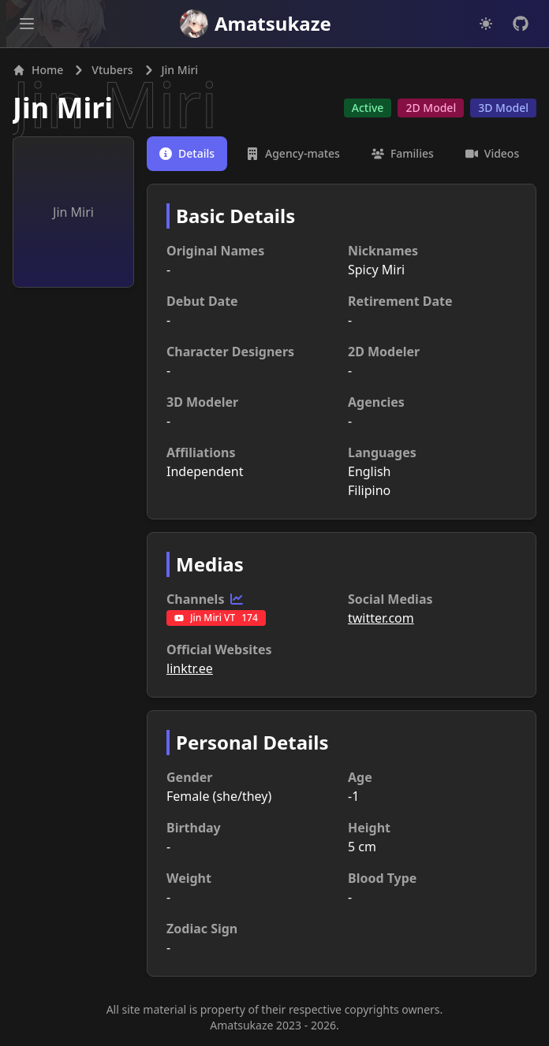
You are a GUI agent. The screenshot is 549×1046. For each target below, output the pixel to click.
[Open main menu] (27, 23)
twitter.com (381, 618)
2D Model (430, 107)
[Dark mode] (486, 23)
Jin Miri (63, 107)
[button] (26, 23)
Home (38, 69)
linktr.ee (189, 668)
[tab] (187, 153)
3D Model (503, 107)
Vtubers (112, 69)
